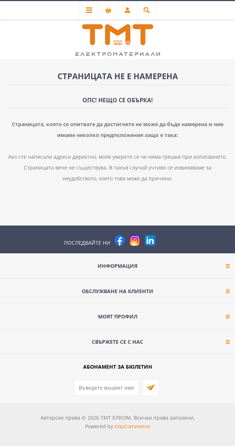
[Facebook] (119, 240)
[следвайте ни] (150, 240)
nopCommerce (132, 426)
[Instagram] (135, 240)
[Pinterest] (165, 240)
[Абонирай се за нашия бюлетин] (106, 387)
